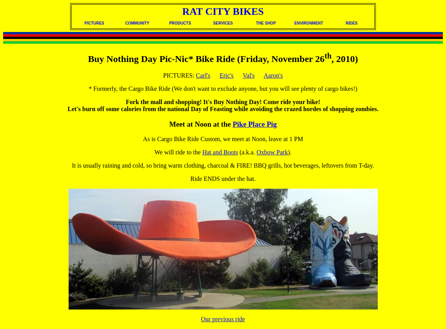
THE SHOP (266, 23)
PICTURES (94, 23)
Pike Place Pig (255, 124)
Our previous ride (223, 319)
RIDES (352, 23)
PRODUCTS (180, 23)
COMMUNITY (137, 23)
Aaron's (273, 75)
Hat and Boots (220, 152)
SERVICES (223, 23)
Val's (249, 75)
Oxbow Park (272, 152)
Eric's (226, 75)
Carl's (203, 75)
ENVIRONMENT (308, 23)
